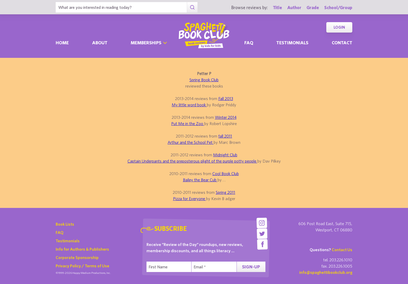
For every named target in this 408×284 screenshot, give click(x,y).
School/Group (338, 7)
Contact (342, 42)
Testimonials (292, 42)
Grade (313, 7)
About (99, 42)
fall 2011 (225, 136)
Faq (248, 42)
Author (294, 7)
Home (62, 42)
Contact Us (342, 249)
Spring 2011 (225, 192)
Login (339, 27)
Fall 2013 (225, 98)
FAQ (59, 232)
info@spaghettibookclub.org (325, 272)
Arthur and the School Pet (191, 142)
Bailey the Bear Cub (200, 179)
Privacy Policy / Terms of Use (82, 265)
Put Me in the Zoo (187, 123)
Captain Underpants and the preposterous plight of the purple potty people (192, 161)
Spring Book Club (204, 79)
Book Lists (65, 224)
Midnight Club (225, 154)
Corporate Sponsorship (77, 257)
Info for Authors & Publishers (82, 249)
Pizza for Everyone (189, 198)
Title (277, 7)
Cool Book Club (225, 173)
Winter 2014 (226, 117)
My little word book (189, 104)
